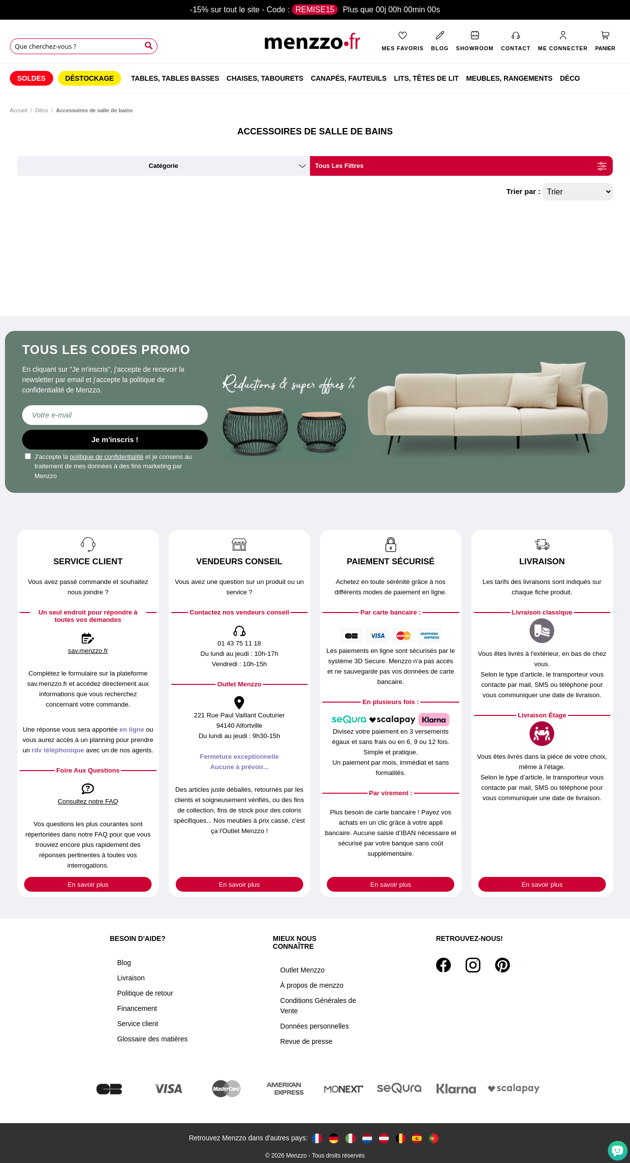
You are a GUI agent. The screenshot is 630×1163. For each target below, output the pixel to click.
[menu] (315, 78)
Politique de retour (145, 993)
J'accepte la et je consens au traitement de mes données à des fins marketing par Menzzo (108, 466)
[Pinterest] (502, 965)
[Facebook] (443, 965)
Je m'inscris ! (115, 439)
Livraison (131, 978)
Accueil (18, 110)
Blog (124, 963)
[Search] (148, 46)
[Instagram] (473, 965)
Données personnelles (314, 1026)
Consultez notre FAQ (88, 801)
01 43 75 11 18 (239, 643)
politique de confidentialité (107, 456)
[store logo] (315, 44)
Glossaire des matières (152, 1039)
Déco (41, 110)
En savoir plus (87, 884)
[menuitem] (31, 78)
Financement (137, 1008)
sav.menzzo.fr (88, 650)
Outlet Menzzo (302, 970)
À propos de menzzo (311, 985)
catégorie (163, 165)
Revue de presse (306, 1041)
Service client (137, 1024)
